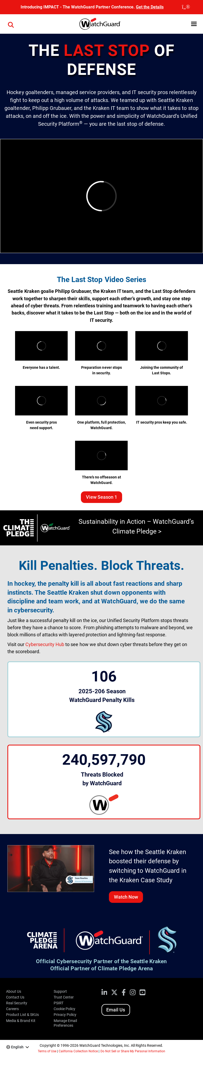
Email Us (115, 1009)
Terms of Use (47, 1051)
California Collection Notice (78, 1051)
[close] (186, 7)
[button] (194, 24)
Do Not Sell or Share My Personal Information (132, 1051)
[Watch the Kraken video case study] (50, 868)
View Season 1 (101, 497)
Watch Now (126, 897)
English (17, 1047)
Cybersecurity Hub (44, 644)
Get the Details (150, 6)
